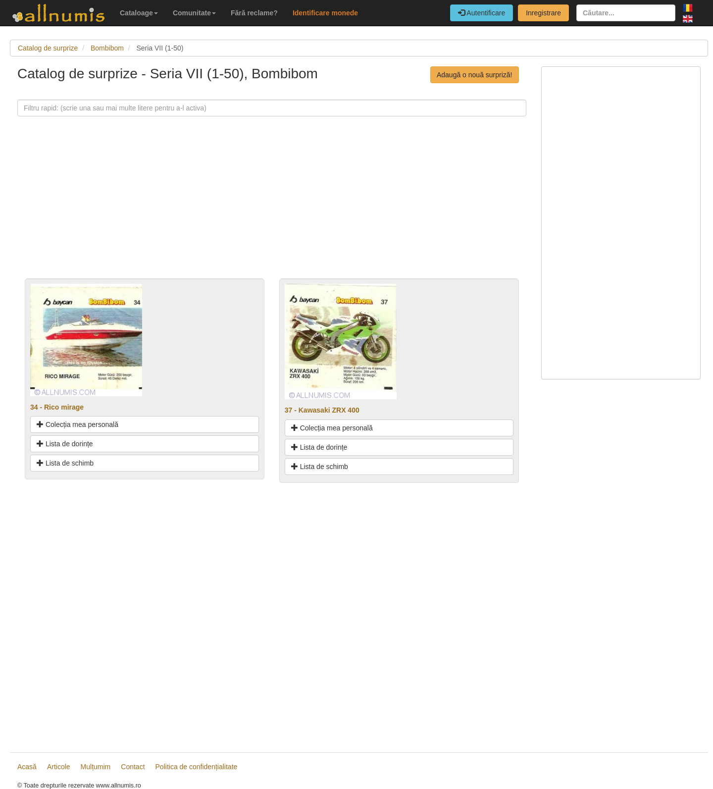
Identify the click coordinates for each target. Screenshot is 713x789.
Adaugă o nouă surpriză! (474, 75)
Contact (133, 767)
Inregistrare (543, 13)
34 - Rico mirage (57, 407)
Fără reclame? (254, 13)
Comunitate (194, 13)
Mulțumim (96, 767)
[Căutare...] (625, 12)
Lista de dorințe (65, 444)
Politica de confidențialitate (196, 767)
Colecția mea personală (77, 424)
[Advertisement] (271, 209)
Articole (58, 767)
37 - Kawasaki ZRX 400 (322, 410)
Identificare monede (325, 13)
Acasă (27, 767)
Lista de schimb (65, 463)
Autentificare (481, 13)
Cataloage (139, 13)
